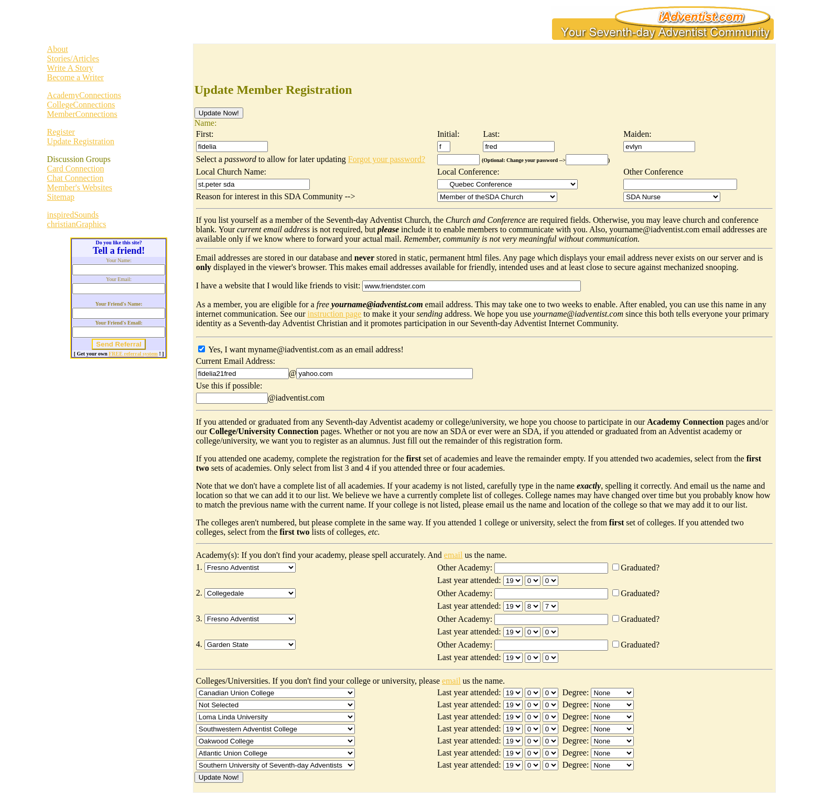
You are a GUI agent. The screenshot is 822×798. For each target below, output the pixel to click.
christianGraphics (76, 224)
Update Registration (80, 141)
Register (61, 131)
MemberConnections (82, 114)
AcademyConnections (84, 95)
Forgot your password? (386, 159)
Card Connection (75, 168)
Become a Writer (75, 77)
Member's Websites (79, 187)
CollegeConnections (81, 104)
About (57, 49)
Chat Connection (75, 178)
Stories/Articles (73, 58)
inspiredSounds (73, 214)
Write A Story (70, 67)
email (453, 555)
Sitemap (60, 196)
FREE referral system (133, 354)
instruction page (335, 313)
